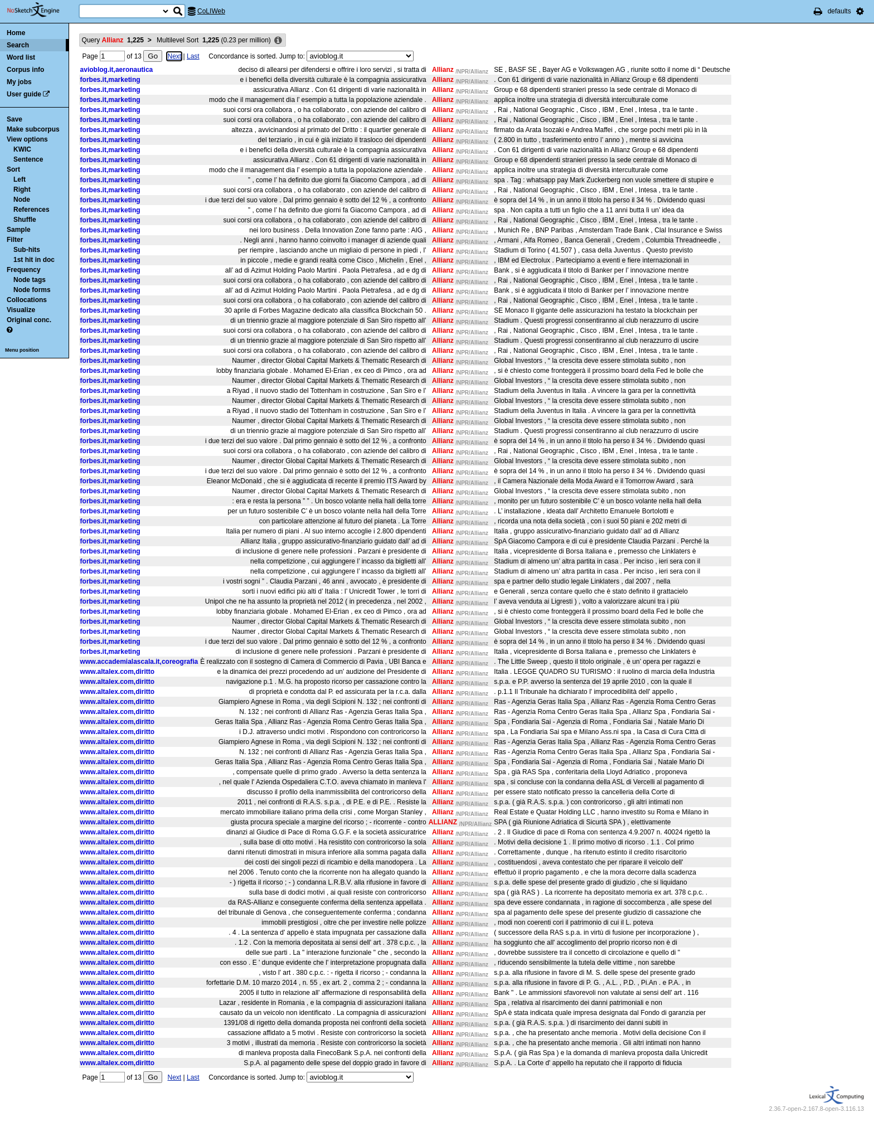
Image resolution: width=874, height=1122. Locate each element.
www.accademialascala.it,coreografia (139, 662)
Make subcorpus (33, 129)
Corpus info (25, 70)
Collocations (27, 300)
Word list (21, 57)
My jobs (19, 82)
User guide (24, 94)
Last (193, 56)
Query (113, 40)
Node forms (32, 290)
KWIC (22, 149)
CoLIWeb (211, 11)
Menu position (22, 350)
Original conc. (29, 320)
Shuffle (24, 220)
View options (27, 139)
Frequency (24, 270)
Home (16, 33)
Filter (15, 240)
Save (14, 119)
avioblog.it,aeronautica (116, 70)
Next (174, 56)
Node (21, 199)
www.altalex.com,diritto (117, 672)
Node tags (29, 280)
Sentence (28, 159)
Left (19, 179)
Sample (19, 230)
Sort (13, 169)
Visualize (21, 310)
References (31, 209)
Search (18, 45)
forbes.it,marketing (110, 80)
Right (22, 189)
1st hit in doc (34, 260)
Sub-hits (26, 250)
